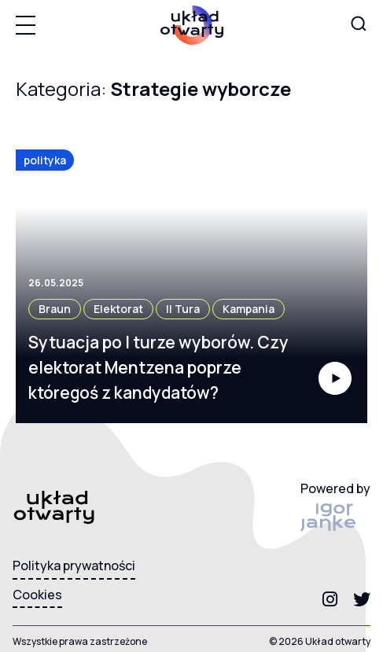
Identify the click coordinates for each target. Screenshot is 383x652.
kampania (248, 308)
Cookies (37, 594)
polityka (45, 160)
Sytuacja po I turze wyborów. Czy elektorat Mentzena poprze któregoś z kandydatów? (158, 367)
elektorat (118, 308)
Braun (55, 308)
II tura (183, 308)
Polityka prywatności (74, 565)
